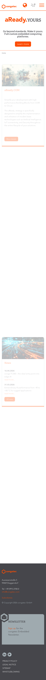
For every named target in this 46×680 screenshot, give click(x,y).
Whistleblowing (11, 672)
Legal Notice (9, 664)
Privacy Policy (9, 661)
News (7, 363)
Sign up (12, 628)
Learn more (23, 44)
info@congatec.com (11, 592)
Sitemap (6, 668)
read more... (9, 380)
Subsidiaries (7, 598)
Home (4, 53)
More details (11, 139)
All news (10, 400)
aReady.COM (12, 90)
